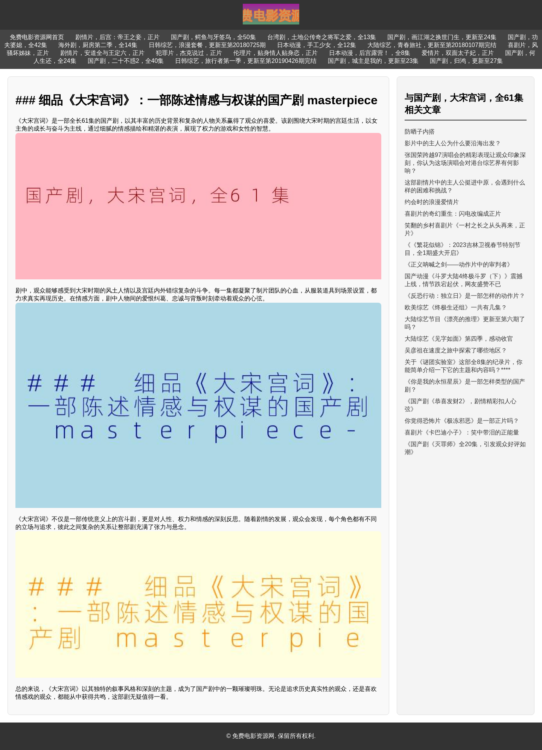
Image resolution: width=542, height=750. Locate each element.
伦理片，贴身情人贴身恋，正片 (275, 53)
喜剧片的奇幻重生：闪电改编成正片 (453, 213)
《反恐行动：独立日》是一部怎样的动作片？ (465, 296)
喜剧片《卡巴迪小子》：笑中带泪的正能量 (462, 432)
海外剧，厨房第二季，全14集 (97, 45)
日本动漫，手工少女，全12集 (316, 45)
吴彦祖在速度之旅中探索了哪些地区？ (456, 350)
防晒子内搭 (420, 131)
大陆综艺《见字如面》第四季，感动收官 (459, 338)
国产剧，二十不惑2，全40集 (126, 61)
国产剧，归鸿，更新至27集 (466, 61)
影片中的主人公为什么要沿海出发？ (453, 143)
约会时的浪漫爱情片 (432, 202)
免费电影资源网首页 (37, 37)
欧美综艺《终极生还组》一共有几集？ (456, 307)
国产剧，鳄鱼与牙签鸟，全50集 (213, 37)
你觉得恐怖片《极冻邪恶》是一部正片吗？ (462, 421)
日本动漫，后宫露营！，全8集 (370, 53)
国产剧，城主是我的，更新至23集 (373, 61)
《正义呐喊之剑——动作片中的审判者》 (459, 264)
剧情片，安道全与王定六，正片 (102, 53)
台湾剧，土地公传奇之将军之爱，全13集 (321, 37)
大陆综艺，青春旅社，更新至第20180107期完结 (431, 45)
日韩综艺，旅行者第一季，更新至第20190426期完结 (245, 61)
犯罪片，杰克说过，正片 (189, 53)
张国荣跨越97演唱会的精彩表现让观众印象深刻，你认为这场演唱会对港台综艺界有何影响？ (465, 163)
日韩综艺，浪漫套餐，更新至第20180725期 (207, 45)
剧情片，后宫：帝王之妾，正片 (117, 37)
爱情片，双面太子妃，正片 (458, 53)
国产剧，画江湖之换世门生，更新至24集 (441, 37)
